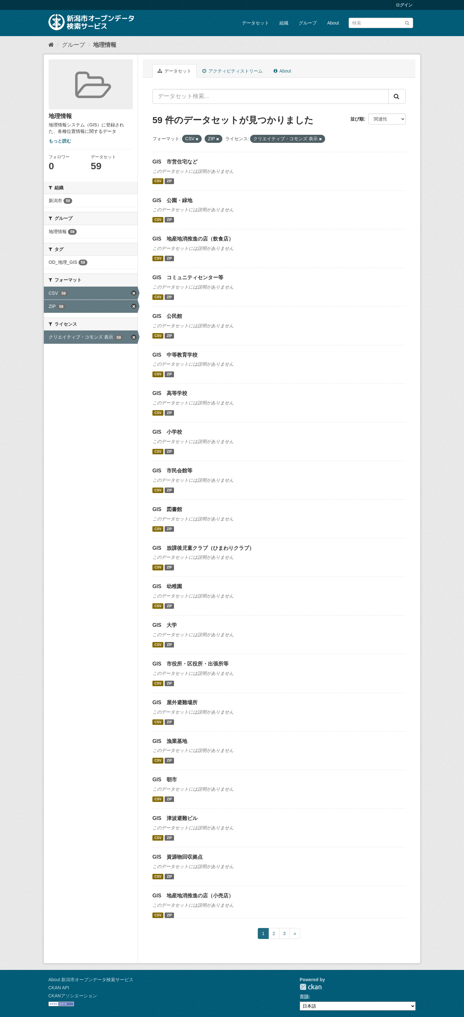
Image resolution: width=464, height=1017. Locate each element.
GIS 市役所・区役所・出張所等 (190, 663)
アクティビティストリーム (232, 71)
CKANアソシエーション (72, 995)
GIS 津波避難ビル (175, 818)
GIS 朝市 (164, 779)
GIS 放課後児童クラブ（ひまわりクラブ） (203, 548)
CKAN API (58, 987)
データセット (255, 22)
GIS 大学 (164, 625)
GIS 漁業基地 (169, 741)
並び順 (357, 119)
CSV (157, 181)
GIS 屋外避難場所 (175, 702)
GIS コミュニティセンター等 (187, 277)
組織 (283, 22)
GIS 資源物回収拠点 (177, 857)
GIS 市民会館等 (172, 470)
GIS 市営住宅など (175, 161)
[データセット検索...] (270, 96)
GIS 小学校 (167, 432)
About (333, 22)
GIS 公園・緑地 (172, 200)
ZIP (169, 181)
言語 (304, 996)
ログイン (404, 5)
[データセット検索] (381, 23)
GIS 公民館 (167, 316)
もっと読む (60, 140)
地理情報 (104, 45)
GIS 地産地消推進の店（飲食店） (193, 239)
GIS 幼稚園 (167, 586)
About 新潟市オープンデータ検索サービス (90, 979)
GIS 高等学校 (169, 393)
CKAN (311, 986)
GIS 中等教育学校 (175, 355)
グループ (308, 22)
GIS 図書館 (167, 509)
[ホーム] (51, 45)
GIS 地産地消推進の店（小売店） (193, 895)
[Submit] (407, 22)
